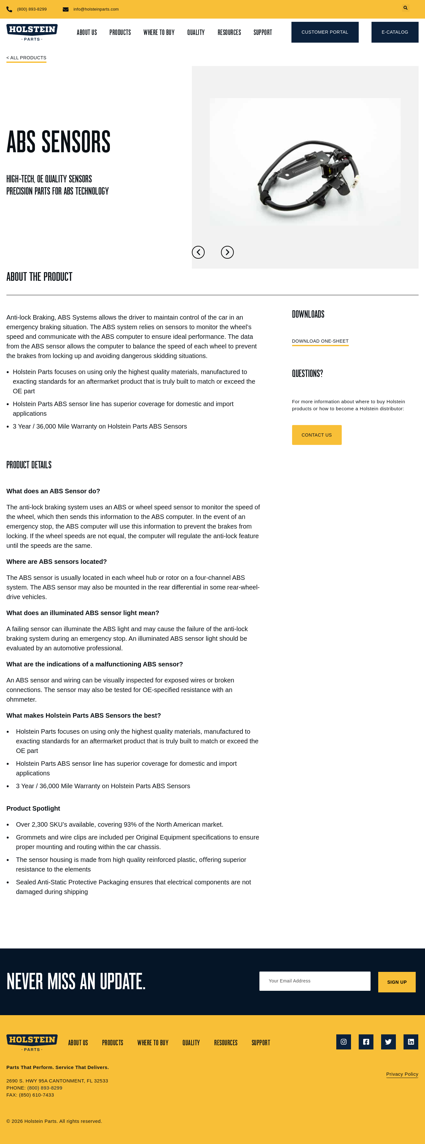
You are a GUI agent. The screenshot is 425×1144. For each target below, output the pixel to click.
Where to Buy (159, 32)
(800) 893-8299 (44, 1087)
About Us (87, 32)
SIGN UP (397, 981)
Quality (196, 32)
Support (263, 32)
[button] (405, 8)
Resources (229, 32)
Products (120, 32)
